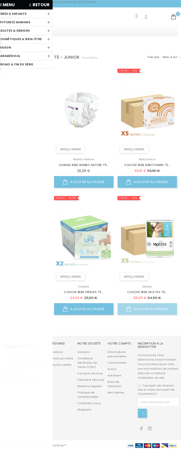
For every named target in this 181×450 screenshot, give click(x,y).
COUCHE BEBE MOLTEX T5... (147, 292)
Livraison (84, 351)
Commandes (117, 362)
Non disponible (22, 128)
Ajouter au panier (84, 182)
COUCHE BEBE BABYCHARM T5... (147, 165)
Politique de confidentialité (88, 394)
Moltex (16, 97)
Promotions (54, 351)
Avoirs (112, 368)
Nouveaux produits (59, 358)
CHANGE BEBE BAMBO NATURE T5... (84, 165)
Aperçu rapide (70, 150)
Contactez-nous (89, 403)
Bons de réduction (115, 383)
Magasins (84, 409)
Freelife (17, 90)
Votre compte (119, 343)
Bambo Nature (22, 83)
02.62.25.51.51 (14, 371)
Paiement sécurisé (91, 379)
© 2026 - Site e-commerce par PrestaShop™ (34, 445)
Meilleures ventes (59, 364)
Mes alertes (116, 392)
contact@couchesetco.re (23, 377)
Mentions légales (90, 385)
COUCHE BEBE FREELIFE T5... (83, 292)
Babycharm (20, 76)
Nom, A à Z (170, 57)
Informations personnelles (117, 353)
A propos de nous (90, 373)
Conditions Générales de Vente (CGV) (87, 362)
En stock (17, 121)
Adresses (114, 375)
